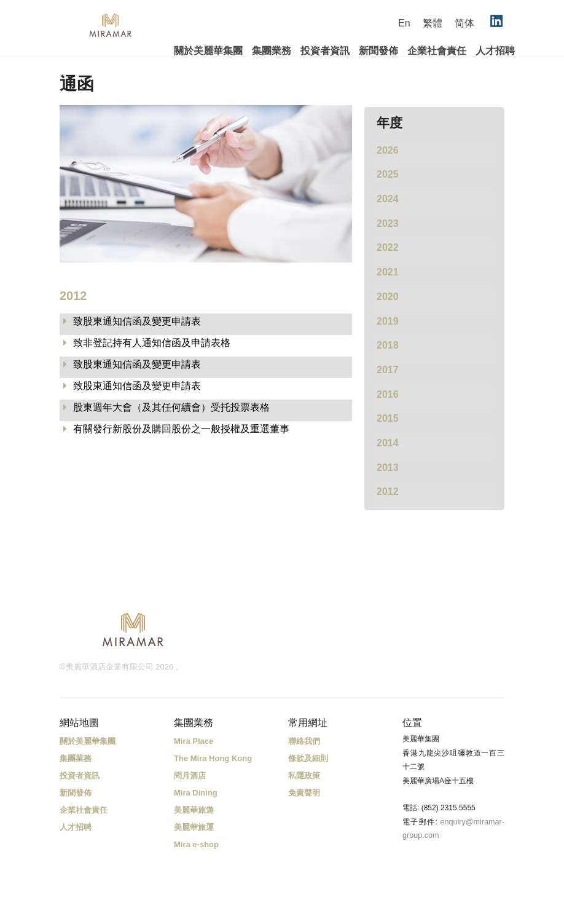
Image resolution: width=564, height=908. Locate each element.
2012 (388, 491)
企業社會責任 (436, 50)
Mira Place (193, 741)
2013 (388, 467)
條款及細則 (308, 758)
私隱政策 (304, 775)
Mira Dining (195, 792)
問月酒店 (190, 775)
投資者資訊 (325, 50)
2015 (388, 418)
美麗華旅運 (194, 827)
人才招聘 (495, 50)
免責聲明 (304, 792)
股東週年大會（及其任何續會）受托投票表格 (171, 407)
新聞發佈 (378, 50)
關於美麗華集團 (208, 50)
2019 (388, 321)
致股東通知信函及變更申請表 (137, 321)
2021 (388, 272)
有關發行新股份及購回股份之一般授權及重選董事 (181, 429)
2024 (388, 199)
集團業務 (271, 50)
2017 (388, 370)
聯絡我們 (304, 741)
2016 (388, 394)
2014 (388, 443)
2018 (388, 345)
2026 (388, 150)
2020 (388, 296)
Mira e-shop (196, 844)
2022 (388, 247)
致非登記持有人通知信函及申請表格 (151, 343)
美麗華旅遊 (194, 810)
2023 (388, 223)
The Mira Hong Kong (213, 758)
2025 (388, 174)
